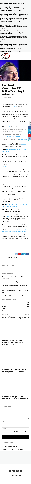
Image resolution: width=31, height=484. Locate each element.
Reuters (4, 166)
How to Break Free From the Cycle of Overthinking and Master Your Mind (14, 445)
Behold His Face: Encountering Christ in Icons (14, 282)
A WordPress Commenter (8, 449)
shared (6, 113)
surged (9, 126)
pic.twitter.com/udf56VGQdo (11, 136)
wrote (8, 216)
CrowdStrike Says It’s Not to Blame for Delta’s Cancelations (15, 397)
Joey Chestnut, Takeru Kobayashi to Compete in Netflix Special (8, 317)
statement (10, 183)
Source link (4, 250)
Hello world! (20, 449)
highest (15, 106)
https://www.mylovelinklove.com (13, 259)
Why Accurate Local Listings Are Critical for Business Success (23, 317)
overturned (23, 144)
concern (12, 224)
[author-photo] (3, 347)
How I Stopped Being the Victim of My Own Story (14, 295)
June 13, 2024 (23, 139)
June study (6, 173)
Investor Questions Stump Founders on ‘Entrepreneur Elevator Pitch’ (13, 342)
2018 (9, 144)
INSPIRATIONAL (5, 395)
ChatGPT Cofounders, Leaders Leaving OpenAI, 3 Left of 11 (15, 370)
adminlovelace (7, 97)
